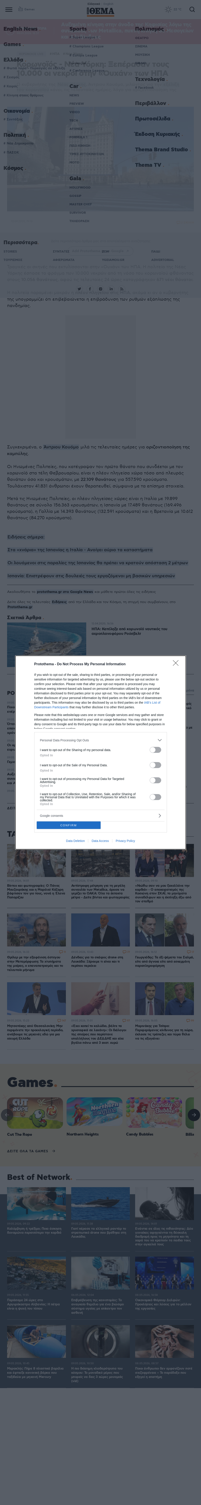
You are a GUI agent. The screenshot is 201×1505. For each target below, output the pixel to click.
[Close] (177, 664)
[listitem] (100, 740)
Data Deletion (75, 841)
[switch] (155, 750)
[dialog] (100, 752)
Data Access (100, 841)
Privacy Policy (125, 841)
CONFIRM (68, 825)
